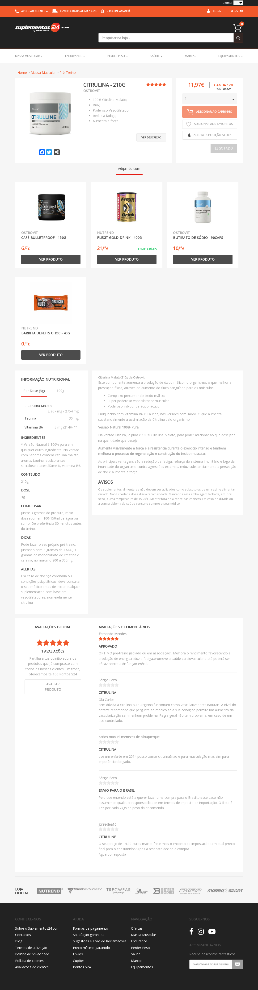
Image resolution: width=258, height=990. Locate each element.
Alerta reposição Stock (209, 125)
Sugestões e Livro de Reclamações (100, 931)
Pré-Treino (67, 63)
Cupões (79, 951)
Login (217, 11)
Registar (236, 11)
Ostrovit (91, 81)
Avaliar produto (53, 677)
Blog (18, 931)
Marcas (190, 46)
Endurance (75, 46)
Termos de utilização (31, 938)
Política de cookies (29, 951)
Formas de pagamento (90, 918)
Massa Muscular (29, 46)
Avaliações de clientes (32, 957)
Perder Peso (117, 46)
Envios (78, 944)
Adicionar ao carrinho (209, 102)
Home (22, 63)
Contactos (23, 925)
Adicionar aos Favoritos (209, 114)
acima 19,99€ (74, 11)
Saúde (156, 46)
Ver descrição (151, 125)
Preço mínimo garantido (91, 938)
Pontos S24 (82, 957)
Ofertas (137, 918)
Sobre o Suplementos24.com (37, 918)
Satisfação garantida (88, 925)
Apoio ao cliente (31, 11)
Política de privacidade (32, 944)
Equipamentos (230, 46)
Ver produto (51, 249)
